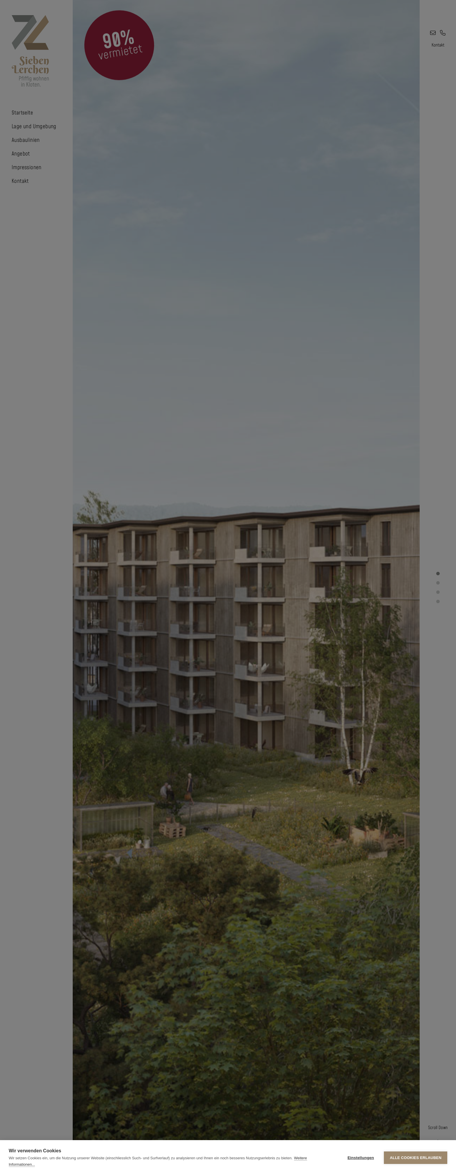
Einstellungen (361, 1158)
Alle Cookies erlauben (415, 1158)
